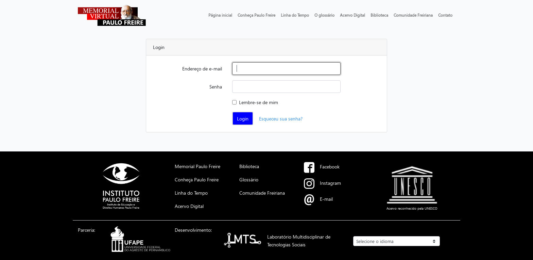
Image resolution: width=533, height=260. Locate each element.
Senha (215, 86)
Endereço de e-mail (202, 68)
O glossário (324, 15)
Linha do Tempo (295, 15)
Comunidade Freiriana (413, 15)
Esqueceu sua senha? (281, 118)
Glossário (248, 179)
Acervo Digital (352, 15)
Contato (445, 15)
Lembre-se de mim (258, 102)
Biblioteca (379, 15)
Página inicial (220, 15)
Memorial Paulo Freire (197, 166)
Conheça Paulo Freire (256, 15)
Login (242, 118)
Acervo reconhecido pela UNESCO (411, 208)
